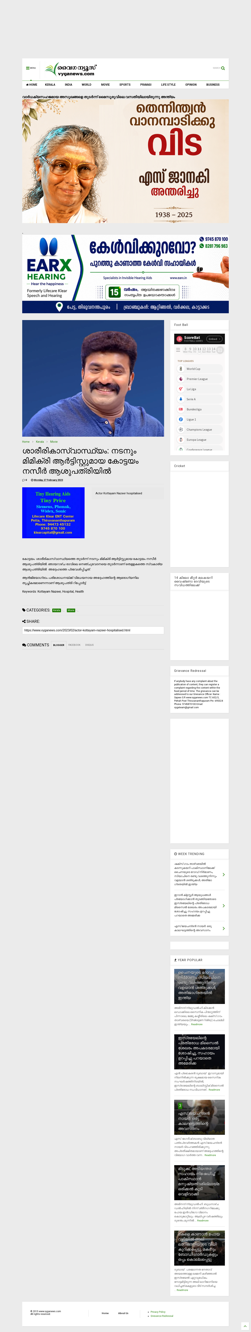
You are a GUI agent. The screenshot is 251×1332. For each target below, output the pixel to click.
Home (26, 441)
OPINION (191, 84)
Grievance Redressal (162, 1316)
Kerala (40, 441)
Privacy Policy (158, 1312)
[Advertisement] (125, 31)
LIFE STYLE (168, 84)
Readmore (196, 1024)
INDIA (68, 84)
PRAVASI (145, 84)
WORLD (86, 84)
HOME (31, 84)
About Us (123, 1313)
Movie (54, 441)
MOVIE (105, 84)
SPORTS (125, 84)
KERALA (50, 84)
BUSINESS (213, 84)
